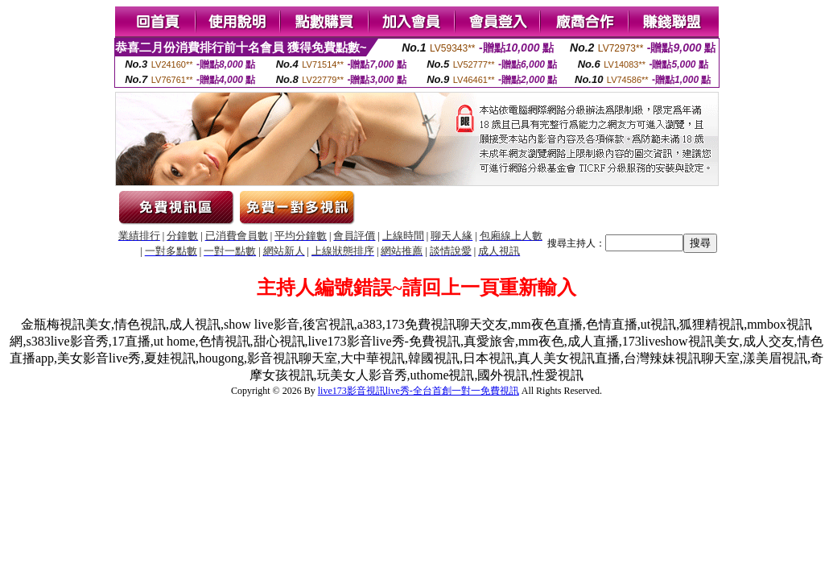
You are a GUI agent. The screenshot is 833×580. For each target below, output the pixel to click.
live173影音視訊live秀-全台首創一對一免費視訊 (418, 390)
